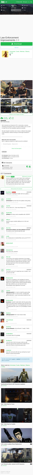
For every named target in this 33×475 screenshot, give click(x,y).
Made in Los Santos (5, 472)
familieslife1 (9, 212)
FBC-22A (8, 256)
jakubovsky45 (9, 243)
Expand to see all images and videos (16, 114)
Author (13, 176)
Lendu (7, 236)
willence (8, 219)
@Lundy (19, 229)
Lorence (8, 290)
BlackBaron (9, 192)
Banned (13, 192)
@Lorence (8, 302)
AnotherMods (9, 333)
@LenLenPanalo (10, 328)
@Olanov (8, 214)
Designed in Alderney (5, 471)
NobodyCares (9, 250)
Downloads (6, 118)
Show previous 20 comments (16, 188)
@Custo (28, 229)
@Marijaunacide (10, 292)
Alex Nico (8, 228)
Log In (13, 359)
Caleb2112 (8, 350)
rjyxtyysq (8, 269)
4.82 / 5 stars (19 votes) (5, 121)
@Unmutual (9, 200)
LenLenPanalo (9, 319)
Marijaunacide (9, 277)
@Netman (23, 229)
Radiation (8, 313)
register (18, 359)
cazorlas (8, 205)
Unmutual (8, 176)
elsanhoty (8, 326)
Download (16, 44)
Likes (13, 118)
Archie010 (8, 199)
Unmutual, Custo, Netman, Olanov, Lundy (15, 366)
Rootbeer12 (9, 340)
